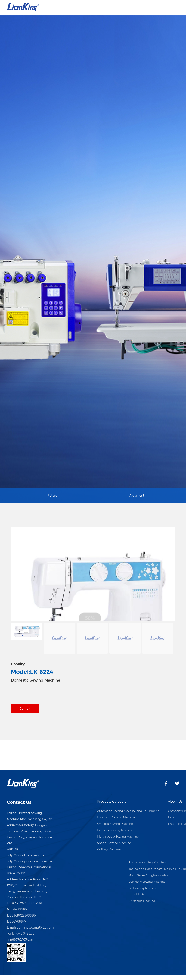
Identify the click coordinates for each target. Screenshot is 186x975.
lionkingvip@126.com (22, 933)
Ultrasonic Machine (141, 901)
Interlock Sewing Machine (115, 830)
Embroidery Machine (142, 888)
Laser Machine (138, 894)
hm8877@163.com (20, 939)
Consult (25, 708)
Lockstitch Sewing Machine (116, 817)
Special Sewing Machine (114, 843)
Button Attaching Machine (147, 862)
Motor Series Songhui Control (148, 875)
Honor (172, 817)
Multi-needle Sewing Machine (118, 836)
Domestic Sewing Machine (147, 881)
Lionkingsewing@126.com (35, 927)
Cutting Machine (109, 849)
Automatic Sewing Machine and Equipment (128, 811)
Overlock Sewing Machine (115, 823)
